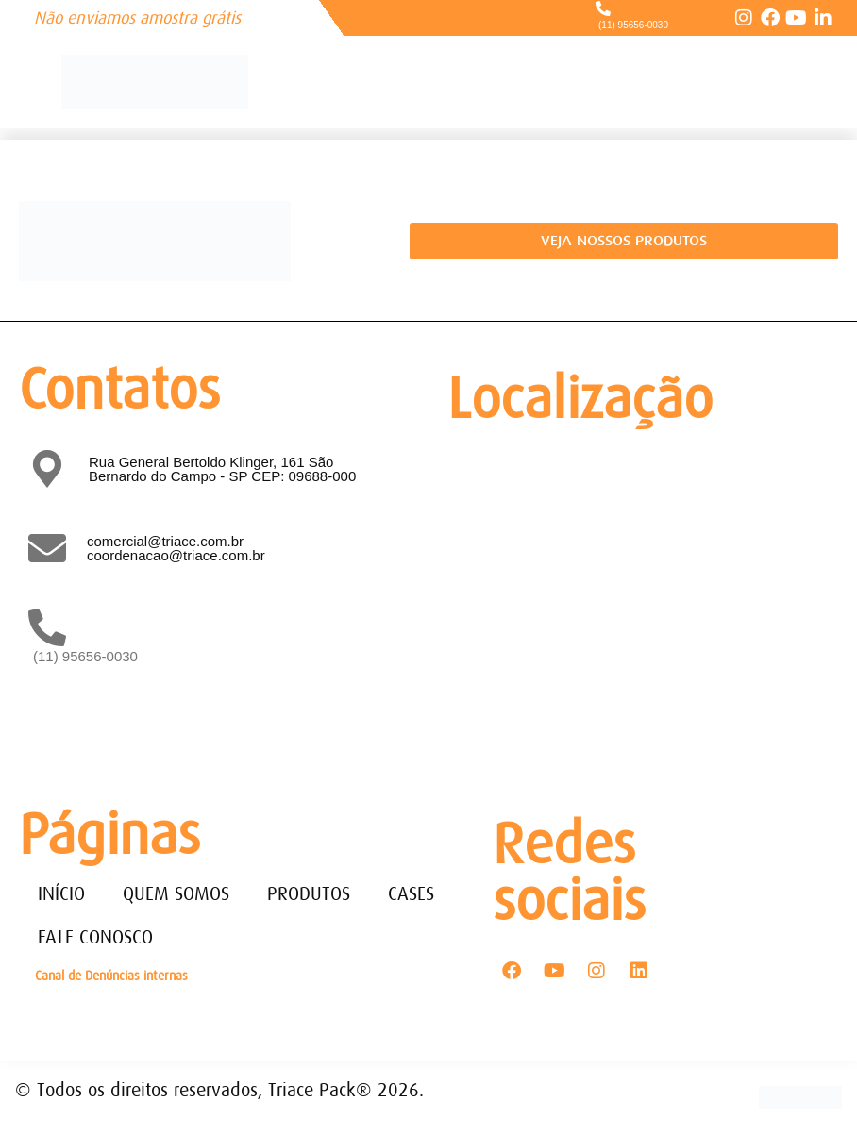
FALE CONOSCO (95, 937)
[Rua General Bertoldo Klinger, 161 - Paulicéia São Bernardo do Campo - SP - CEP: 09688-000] (638, 601)
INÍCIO (61, 894)
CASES (411, 894)
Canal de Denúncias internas (111, 975)
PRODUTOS (308, 894)
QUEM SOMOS (176, 894)
